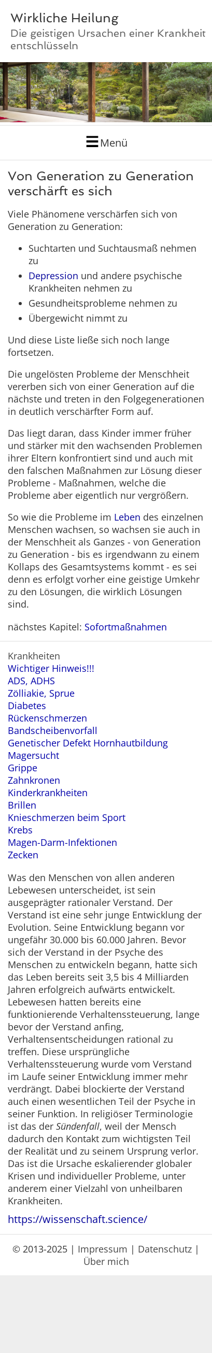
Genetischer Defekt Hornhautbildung (88, 743)
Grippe (22, 767)
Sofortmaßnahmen (125, 627)
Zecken (23, 854)
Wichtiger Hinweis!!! (51, 668)
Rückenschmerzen (47, 718)
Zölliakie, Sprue (41, 693)
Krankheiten (34, 656)
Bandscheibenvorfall (52, 730)
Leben (127, 517)
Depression (53, 275)
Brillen (22, 805)
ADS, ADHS (31, 680)
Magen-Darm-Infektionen (62, 842)
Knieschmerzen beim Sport (66, 817)
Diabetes (27, 705)
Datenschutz (165, 1249)
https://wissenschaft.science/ (77, 1219)
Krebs (20, 830)
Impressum (103, 1249)
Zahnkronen (34, 780)
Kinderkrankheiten (48, 792)
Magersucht (33, 755)
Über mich (106, 1261)
